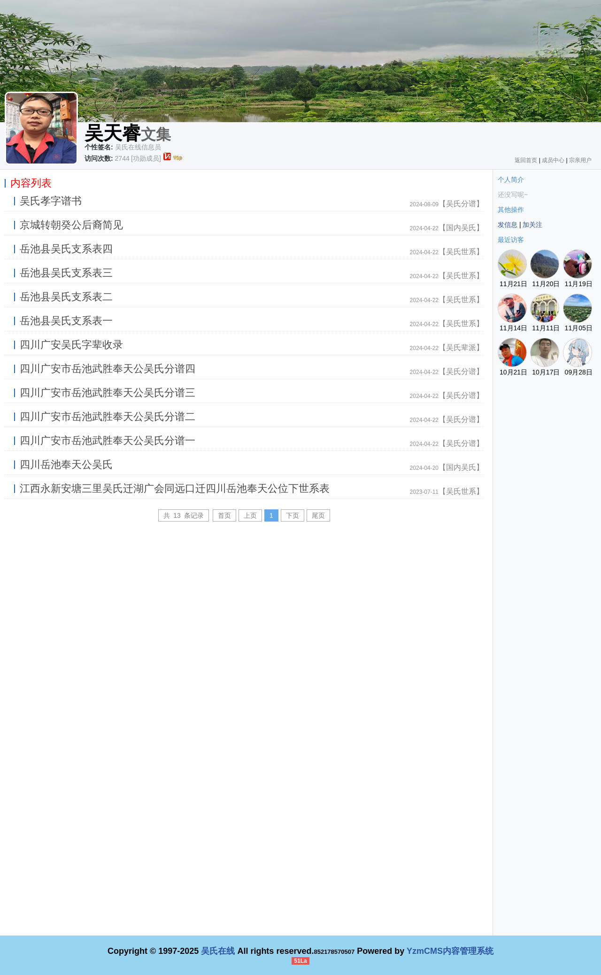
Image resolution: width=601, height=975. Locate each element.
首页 (224, 515)
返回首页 (526, 160)
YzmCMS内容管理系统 (450, 951)
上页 (250, 515)
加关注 (532, 224)
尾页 (318, 515)
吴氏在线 (218, 951)
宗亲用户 (580, 160)
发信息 (507, 224)
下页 (292, 515)
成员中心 (553, 160)
